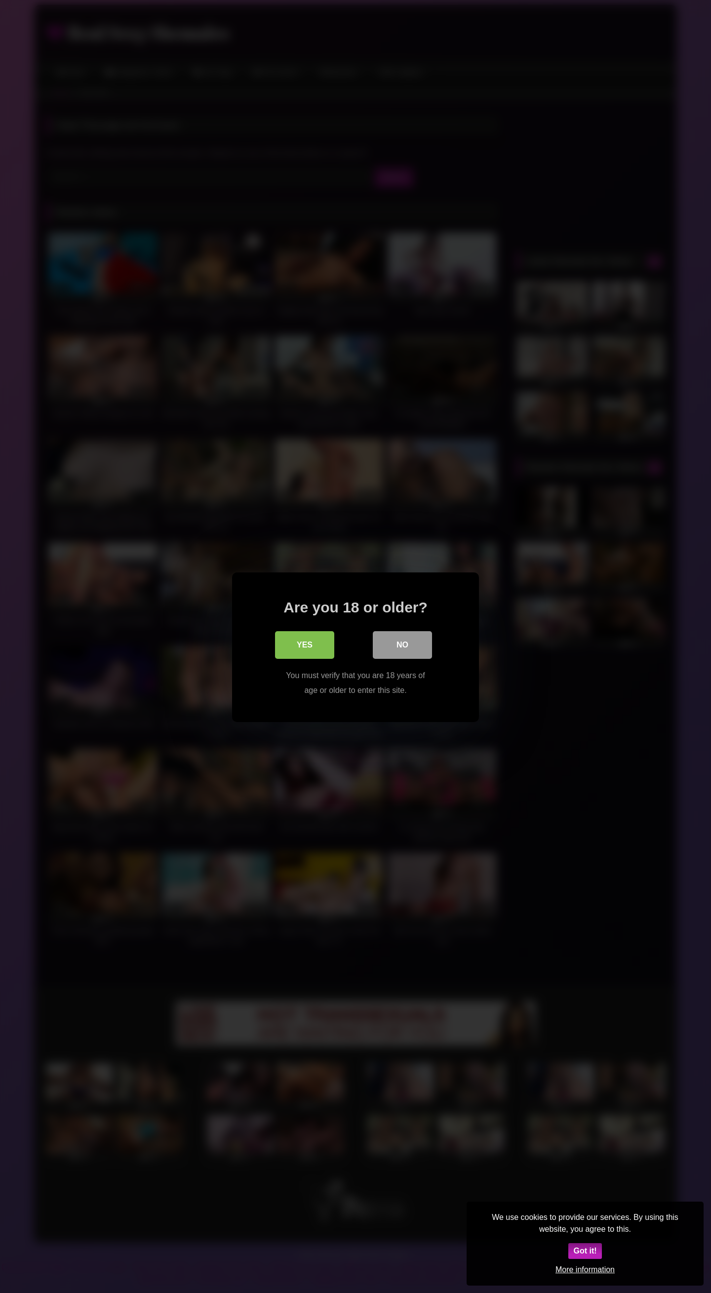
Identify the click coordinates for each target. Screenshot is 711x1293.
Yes (305, 644)
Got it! (584, 1251)
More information (585, 1269)
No (402, 644)
